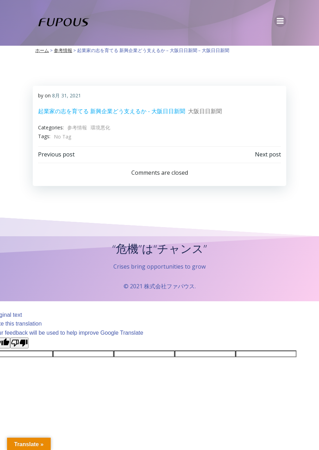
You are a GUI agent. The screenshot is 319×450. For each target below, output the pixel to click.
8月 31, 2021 (66, 95)
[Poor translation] (19, 343)
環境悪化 (100, 127)
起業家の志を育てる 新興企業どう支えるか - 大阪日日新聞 (111, 111)
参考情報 (77, 127)
